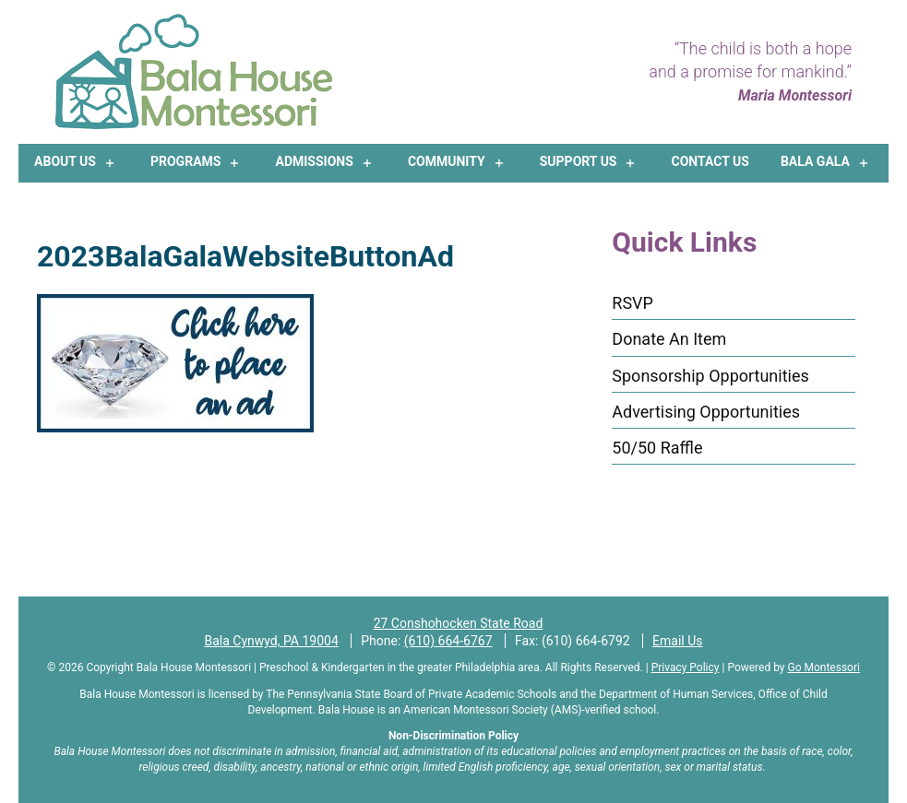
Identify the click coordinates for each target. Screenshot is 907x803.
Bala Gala (815, 161)
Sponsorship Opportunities (710, 375)
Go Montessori (824, 667)
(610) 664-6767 (448, 640)
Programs (185, 161)
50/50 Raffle (657, 447)
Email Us (677, 640)
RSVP (632, 303)
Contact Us (710, 161)
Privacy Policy (685, 667)
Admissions (313, 161)
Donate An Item (669, 338)
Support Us (578, 161)
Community (446, 161)
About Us (65, 161)
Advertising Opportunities (706, 411)
